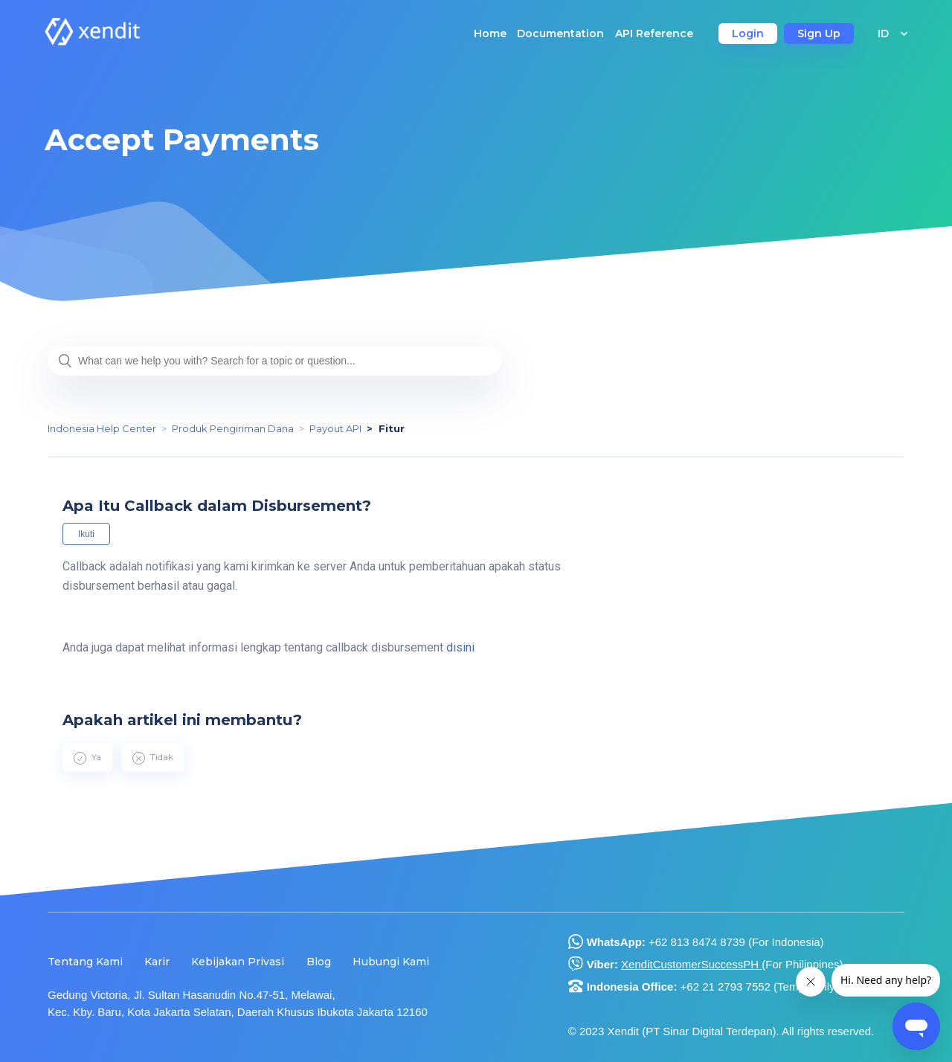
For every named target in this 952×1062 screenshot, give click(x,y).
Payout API (335, 428)
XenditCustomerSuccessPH (691, 964)
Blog (318, 961)
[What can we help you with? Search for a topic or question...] (274, 361)
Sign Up (818, 33)
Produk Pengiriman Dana (233, 428)
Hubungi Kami (391, 961)
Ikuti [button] (86, 534)
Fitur (392, 428)
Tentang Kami (85, 961)
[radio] (87, 757)
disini (460, 647)
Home (490, 33)
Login (748, 33)
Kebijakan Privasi (237, 961)
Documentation (560, 33)
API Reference (654, 33)
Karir (157, 961)
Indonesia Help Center (102, 428)
